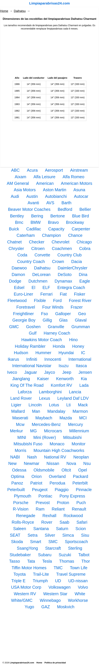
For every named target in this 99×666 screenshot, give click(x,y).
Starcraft (53, 548)
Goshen (33, 326)
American (45, 183)
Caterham (25, 235)
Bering (37, 216)
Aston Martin (54, 189)
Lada (84, 385)
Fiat (63, 294)
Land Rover (21, 398)
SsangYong (27, 548)
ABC (15, 170)
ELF (46, 287)
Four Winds (52, 307)
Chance (75, 235)
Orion (36, 476)
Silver (50, 535)
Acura (32, 170)
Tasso (14, 561)
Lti (68, 405)
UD (58, 580)
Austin (32, 196)
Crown (58, 261)
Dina (83, 274)
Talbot (83, 554)
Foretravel (25, 307)
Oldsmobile (44, 470)
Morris (20, 450)
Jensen (85, 372)
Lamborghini (50, 392)
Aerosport (54, 170)
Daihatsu (20, 11)
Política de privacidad (55, 663)
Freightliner (23, 313)
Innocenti (52, 359)
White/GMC (21, 600)
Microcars (53, 431)
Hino (73, 339)
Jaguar (30, 372)
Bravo (53, 222)
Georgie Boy (23, 320)
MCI (83, 418)
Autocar (81, 196)
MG (33, 431)
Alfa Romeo (73, 176)
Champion (51, 235)
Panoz (17, 483)
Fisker (79, 294)
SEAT (15, 535)
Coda (22, 255)
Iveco (12, 372)
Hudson (21, 352)
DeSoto (64, 274)
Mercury (75, 424)
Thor (85, 561)
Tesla (47, 561)
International (79, 359)
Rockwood (73, 515)
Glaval (81, 320)
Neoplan (81, 457)
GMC (14, 326)
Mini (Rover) (44, 437)
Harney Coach (57, 333)
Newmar (31, 463)
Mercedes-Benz (46, 424)
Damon (18, 274)
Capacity (56, 229)
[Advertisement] (49, 53)
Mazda (65, 418)
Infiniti (31, 359)
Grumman (80, 326)
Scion (80, 528)
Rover (46, 522)
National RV (55, 457)
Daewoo (19, 268)
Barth (66, 202)
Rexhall (49, 515)
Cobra (84, 248)
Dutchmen (37, 281)
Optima (17, 476)
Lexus (44, 398)
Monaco (57, 444)
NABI (15, 457)
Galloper (63, 313)
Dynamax (63, 281)
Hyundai (66, 352)
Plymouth (22, 496)
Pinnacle (84, 489)
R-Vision (20, 509)
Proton (63, 502)
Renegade (25, 515)
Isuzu (64, 365)
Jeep (66, 372)
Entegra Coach (71, 287)
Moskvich (65, 606)
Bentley (17, 216)
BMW (35, 222)
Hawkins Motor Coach (41, 339)
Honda (59, 346)
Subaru (44, 554)
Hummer (43, 352)
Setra (32, 535)
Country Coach (31, 261)
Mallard (18, 411)
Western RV (25, 593)
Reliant (58, 509)
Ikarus (13, 359)
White (80, 593)
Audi (15, 196)
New (12, 463)
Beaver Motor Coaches (29, 209)
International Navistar (31, 365)
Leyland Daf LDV (73, 398)
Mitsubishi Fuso (28, 444)
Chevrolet (60, 242)
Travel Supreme (70, 574)
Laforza (25, 392)
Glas (63, 320)
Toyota (20, 574)
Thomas (66, 561)
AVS (50, 202)
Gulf (32, 333)
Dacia (76, 261)
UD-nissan (78, 580)
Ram (40, 509)
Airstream (79, 170)
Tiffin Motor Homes (29, 567)
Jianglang (21, 378)
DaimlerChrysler (72, 268)
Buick (14, 229)
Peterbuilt (16, 489)
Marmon (80, 411)
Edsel (19, 287)
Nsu (87, 463)
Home (4, 11)
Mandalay (56, 411)
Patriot (36, 483)
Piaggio (62, 489)
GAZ (45, 606)
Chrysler (16, 248)
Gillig (47, 320)
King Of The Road (26, 385)
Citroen (38, 248)
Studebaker (20, 554)
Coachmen (62, 248)
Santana (41, 528)
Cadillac (33, 229)
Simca (68, 535)
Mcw (20, 424)
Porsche (20, 502)
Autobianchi (56, 196)
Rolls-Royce (23, 522)
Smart (35, 541)
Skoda (17, 541)
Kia (84, 378)
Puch (81, 502)
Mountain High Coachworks (58, 450)
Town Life (78, 567)
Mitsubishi (72, 437)
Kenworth (65, 378)
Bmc (19, 222)
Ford (57, 300)
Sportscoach (76, 541)
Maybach (43, 418)
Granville (56, 326)
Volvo (83, 587)
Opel (82, 470)
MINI (21, 437)
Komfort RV (61, 385)
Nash (32, 457)
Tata (31, 561)
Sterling (75, 548)
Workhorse (78, 600)
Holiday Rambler (30, 346)
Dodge (15, 281)
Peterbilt (80, 483)
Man (36, 411)
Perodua (57, 483)
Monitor (78, 444)
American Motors (76, 183)
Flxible (40, 300)
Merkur (16, 431)
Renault (79, 509)
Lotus (54, 405)
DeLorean (41, 274)
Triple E (18, 580)
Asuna (79, 189)
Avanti (33, 202)
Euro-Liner (23, 294)
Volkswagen (59, 587)
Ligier (16, 405)
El (33, 287)
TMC (58, 567)
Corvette (42, 255)
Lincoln (35, 405)
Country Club (69, 255)
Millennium (79, 431)
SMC (53, 541)
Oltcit (66, 470)
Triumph (40, 580)
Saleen (19, 528)
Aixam (20, 176)
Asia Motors (25, 189)
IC (83, 352)
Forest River (80, 300)
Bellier (85, 209)
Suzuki (65, 554)
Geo (82, 313)
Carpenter (81, 229)
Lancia (75, 392)
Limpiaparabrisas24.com (49, 3)
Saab (64, 522)
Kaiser (43, 378)
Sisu (85, 535)
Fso (44, 313)
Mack (83, 405)
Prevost (43, 502)
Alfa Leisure (44, 176)
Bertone (57, 216)
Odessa (19, 470)
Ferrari (46, 294)
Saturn (62, 528)
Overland (57, 476)
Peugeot (40, 489)
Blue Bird (80, 216)
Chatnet (14, 242)
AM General (18, 183)
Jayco (49, 372)
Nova (71, 463)
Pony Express (72, 496)
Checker (36, 242)
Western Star (55, 593)
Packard (80, 476)
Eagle (84, 281)
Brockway (75, 222)
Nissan (52, 463)
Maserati (20, 418)
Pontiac (45, 496)
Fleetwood (17, 300)
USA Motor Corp (26, 587)
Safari (81, 522)
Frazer (77, 307)
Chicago (84, 242)
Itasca (81, 365)
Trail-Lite (41, 574)
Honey (78, 346)
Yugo (29, 606)
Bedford (65, 209)
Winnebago (50, 600)
